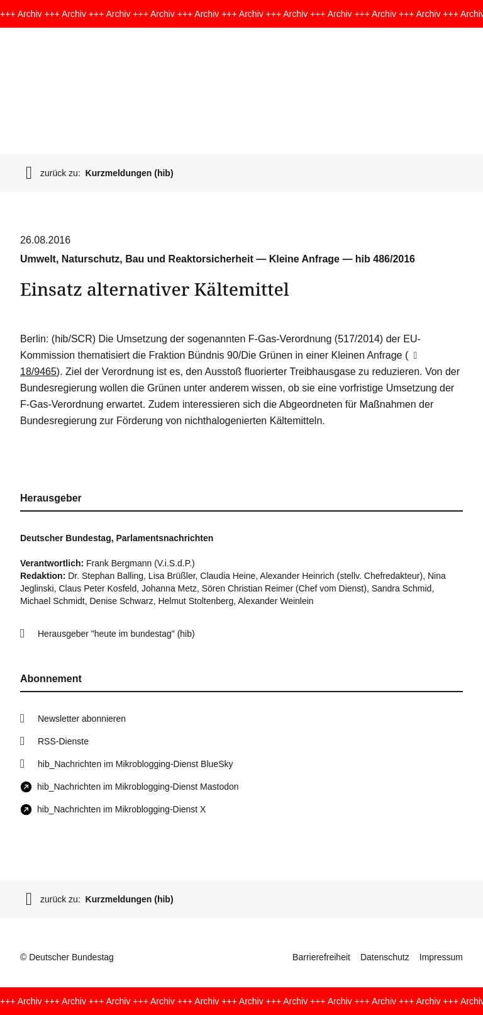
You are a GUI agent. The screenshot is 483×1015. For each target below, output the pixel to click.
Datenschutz (384, 957)
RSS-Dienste (63, 741)
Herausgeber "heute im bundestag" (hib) (116, 634)
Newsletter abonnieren (82, 719)
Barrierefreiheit (321, 957)
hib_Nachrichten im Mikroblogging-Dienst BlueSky (135, 764)
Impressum (441, 957)
